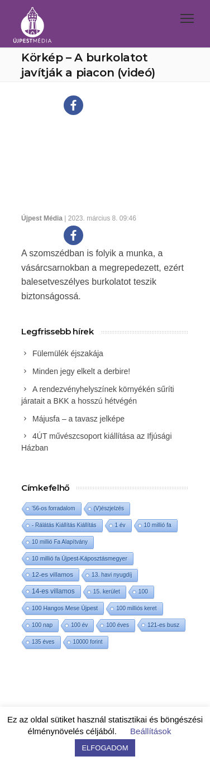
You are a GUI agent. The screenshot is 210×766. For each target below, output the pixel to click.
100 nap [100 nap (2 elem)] (42, 625)
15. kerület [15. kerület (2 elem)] (106, 591)
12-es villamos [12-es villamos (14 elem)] (52, 574)
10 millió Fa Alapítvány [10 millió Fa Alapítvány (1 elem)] (60, 542)
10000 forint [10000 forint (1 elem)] (88, 642)
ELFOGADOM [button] (105, 748)
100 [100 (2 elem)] (143, 591)
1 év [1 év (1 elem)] (120, 525)
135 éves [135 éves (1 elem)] (43, 642)
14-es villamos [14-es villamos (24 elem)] (53, 591)
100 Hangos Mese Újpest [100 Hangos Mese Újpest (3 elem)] (65, 608)
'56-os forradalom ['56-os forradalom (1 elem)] (53, 508)
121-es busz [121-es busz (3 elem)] (163, 624)
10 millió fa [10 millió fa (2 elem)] (157, 525)
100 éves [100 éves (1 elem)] (117, 625)
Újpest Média (42, 218)
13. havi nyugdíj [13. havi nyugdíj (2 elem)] (112, 575)
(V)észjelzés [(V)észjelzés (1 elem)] (109, 508)
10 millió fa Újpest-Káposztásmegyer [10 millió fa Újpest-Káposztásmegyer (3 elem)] (79, 558)
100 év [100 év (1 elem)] (79, 625)
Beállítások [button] (150, 731)
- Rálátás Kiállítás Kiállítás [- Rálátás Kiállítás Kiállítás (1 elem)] (64, 525)
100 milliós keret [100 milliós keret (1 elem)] (136, 608)
